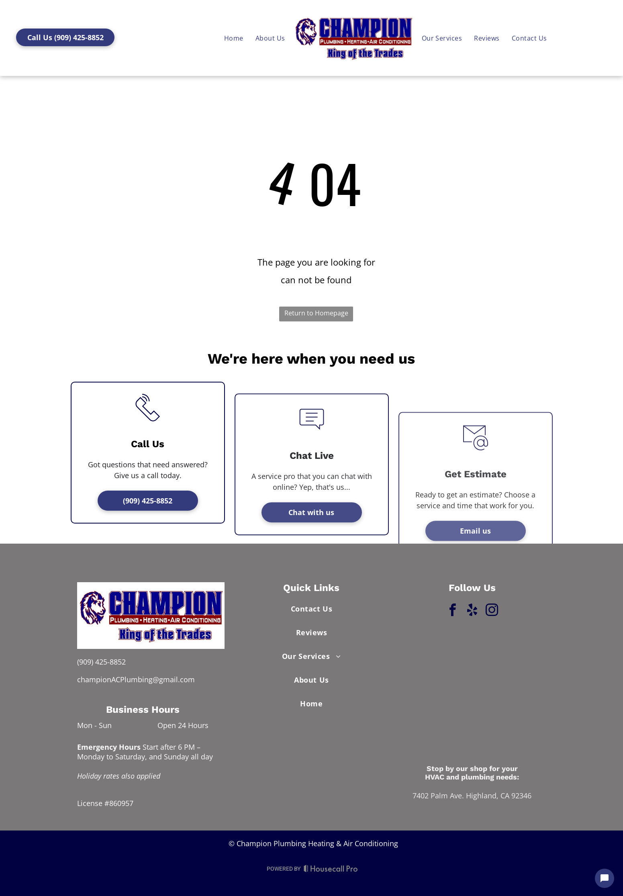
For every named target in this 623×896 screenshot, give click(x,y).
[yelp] (472, 611)
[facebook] (452, 611)
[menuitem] (529, 38)
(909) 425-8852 (101, 662)
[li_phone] (148, 478)
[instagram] (491, 611)
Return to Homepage (316, 313)
